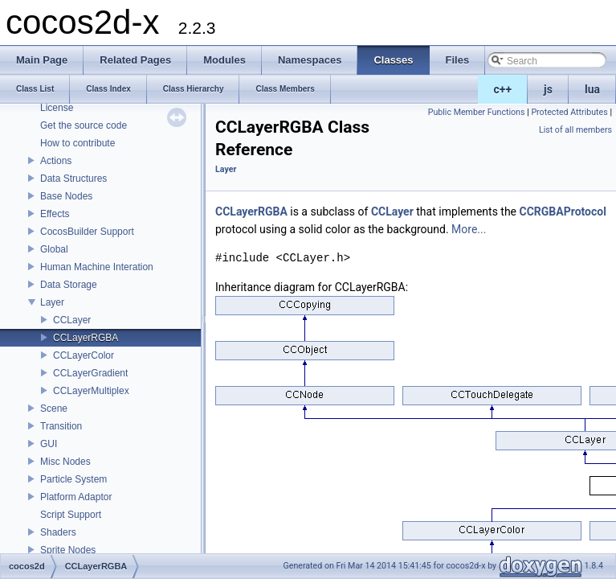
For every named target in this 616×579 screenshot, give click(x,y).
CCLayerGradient (90, 373)
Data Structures (73, 178)
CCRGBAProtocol (563, 211)
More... (468, 229)
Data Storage (68, 284)
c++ (503, 89)
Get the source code (83, 125)
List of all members (575, 130)
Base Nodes (66, 196)
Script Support (70, 514)
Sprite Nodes (68, 550)
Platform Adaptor (76, 497)
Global (54, 249)
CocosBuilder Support (87, 231)
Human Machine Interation (96, 267)
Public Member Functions (476, 112)
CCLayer (72, 320)
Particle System (73, 479)
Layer (52, 302)
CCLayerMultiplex (91, 390)
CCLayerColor (83, 355)
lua (592, 89)
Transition (61, 426)
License (56, 107)
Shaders (58, 532)
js (548, 89)
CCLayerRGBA (85, 337)
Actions (55, 160)
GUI (48, 444)
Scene (53, 408)
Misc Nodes (65, 461)
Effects (54, 214)
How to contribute (77, 143)
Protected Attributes (569, 112)
